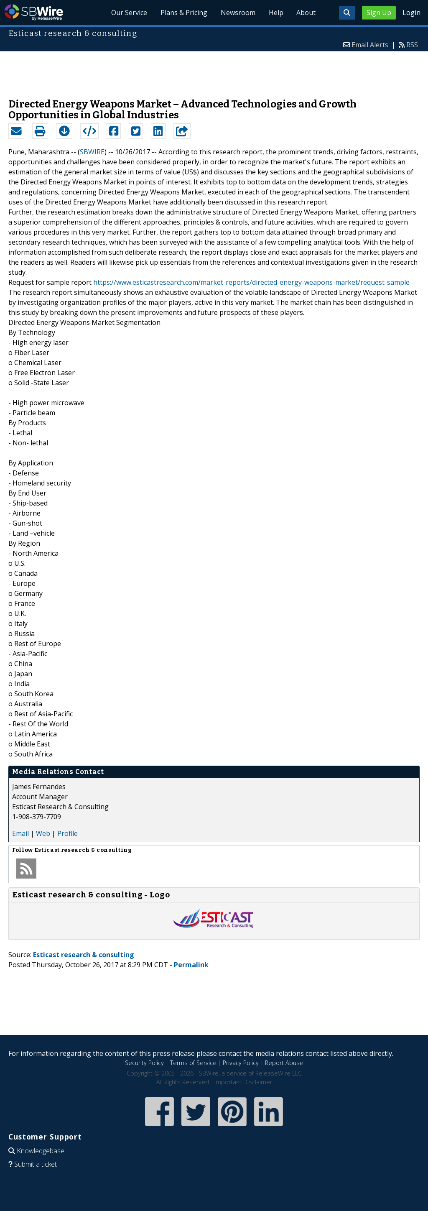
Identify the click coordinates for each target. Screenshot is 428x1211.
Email (20, 833)
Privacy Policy (241, 1063)
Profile (67, 833)
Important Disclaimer (243, 1082)
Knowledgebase (40, 1150)
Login (411, 12)
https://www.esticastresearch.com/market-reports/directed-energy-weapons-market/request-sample (251, 282)
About (306, 12)
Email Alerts (370, 44)
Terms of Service (193, 1063)
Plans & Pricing (183, 12)
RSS (412, 44)
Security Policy (144, 1063)
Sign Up (379, 12)
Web (43, 833)
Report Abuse (284, 1063)
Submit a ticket (35, 1164)
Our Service (129, 12)
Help (275, 12)
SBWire (33, 12)
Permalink (191, 964)
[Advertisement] (214, 70)
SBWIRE (92, 151)
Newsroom (237, 12)
